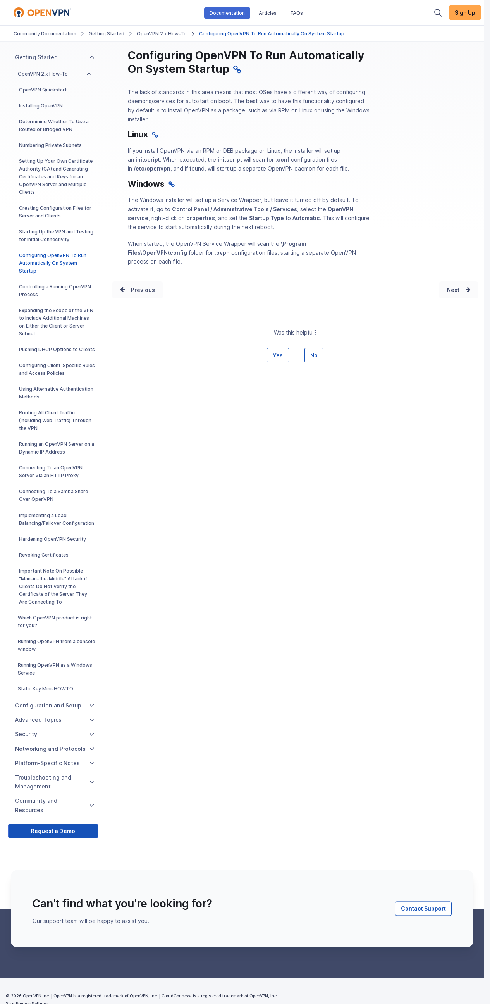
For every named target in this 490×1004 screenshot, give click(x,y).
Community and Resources (54, 805)
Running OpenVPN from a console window (56, 645)
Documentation (227, 13)
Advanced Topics (54, 719)
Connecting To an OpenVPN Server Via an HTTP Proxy (51, 471)
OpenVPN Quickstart (43, 90)
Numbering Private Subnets (50, 145)
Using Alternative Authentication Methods (56, 393)
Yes (278, 355)
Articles (268, 13)
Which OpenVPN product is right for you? (55, 621)
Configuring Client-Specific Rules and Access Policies (57, 369)
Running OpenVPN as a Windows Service (55, 669)
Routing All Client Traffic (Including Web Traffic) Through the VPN (55, 420)
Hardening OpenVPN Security (52, 539)
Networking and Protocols (54, 748)
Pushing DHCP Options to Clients (57, 349)
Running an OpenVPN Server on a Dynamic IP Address (56, 448)
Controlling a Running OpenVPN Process (55, 290)
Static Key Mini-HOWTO (45, 689)
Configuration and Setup (54, 705)
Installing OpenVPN (41, 106)
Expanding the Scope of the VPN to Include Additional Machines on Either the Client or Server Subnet (56, 321)
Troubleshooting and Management (54, 782)
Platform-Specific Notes (54, 763)
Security (54, 734)
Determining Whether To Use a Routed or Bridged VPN (54, 125)
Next (453, 289)
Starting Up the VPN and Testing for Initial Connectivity (56, 235)
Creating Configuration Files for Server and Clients (55, 212)
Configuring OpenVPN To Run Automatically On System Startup (52, 263)
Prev (137, 289)
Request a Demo (53, 831)
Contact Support (423, 908)
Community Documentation (45, 33)
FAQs (297, 13)
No (314, 355)
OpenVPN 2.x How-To (162, 33)
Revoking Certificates (44, 555)
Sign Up (465, 12)
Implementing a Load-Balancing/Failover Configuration (56, 519)
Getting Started (106, 33)
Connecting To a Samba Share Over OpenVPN (53, 495)
